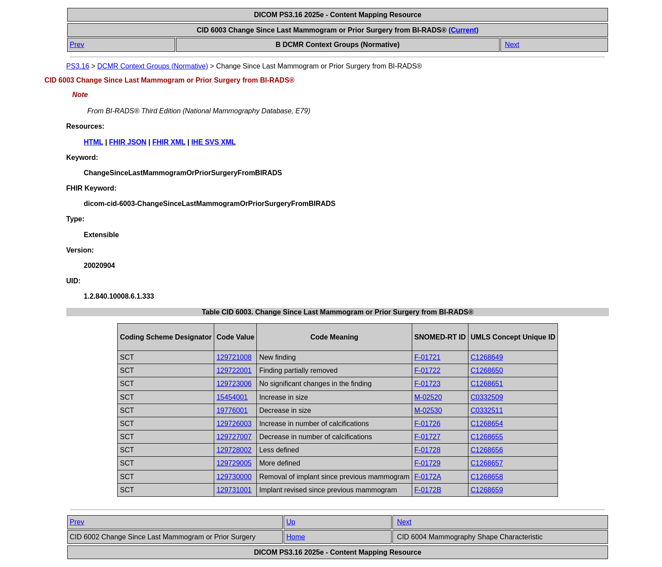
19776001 (232, 410)
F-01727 (427, 437)
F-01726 (427, 423)
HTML (93, 142)
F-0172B (427, 490)
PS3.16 (77, 66)
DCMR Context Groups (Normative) (153, 66)
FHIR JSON (127, 142)
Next (512, 44)
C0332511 (487, 410)
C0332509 (487, 397)
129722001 (234, 370)
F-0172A (427, 476)
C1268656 (487, 450)
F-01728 (427, 450)
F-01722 (427, 370)
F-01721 (427, 357)
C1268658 (487, 476)
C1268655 (487, 437)
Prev (77, 44)
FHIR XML (168, 142)
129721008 (234, 357)
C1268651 (487, 383)
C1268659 (487, 490)
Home (295, 537)
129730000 (234, 476)
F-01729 (427, 463)
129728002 (234, 450)
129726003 (234, 423)
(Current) (464, 30)
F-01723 (427, 383)
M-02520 (428, 397)
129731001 (234, 490)
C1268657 (487, 463)
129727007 (234, 437)
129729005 (234, 463)
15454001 (232, 397)
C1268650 (487, 370)
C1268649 (487, 357)
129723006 (234, 383)
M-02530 (428, 410)
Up (290, 522)
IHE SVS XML (213, 142)
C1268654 (487, 423)
